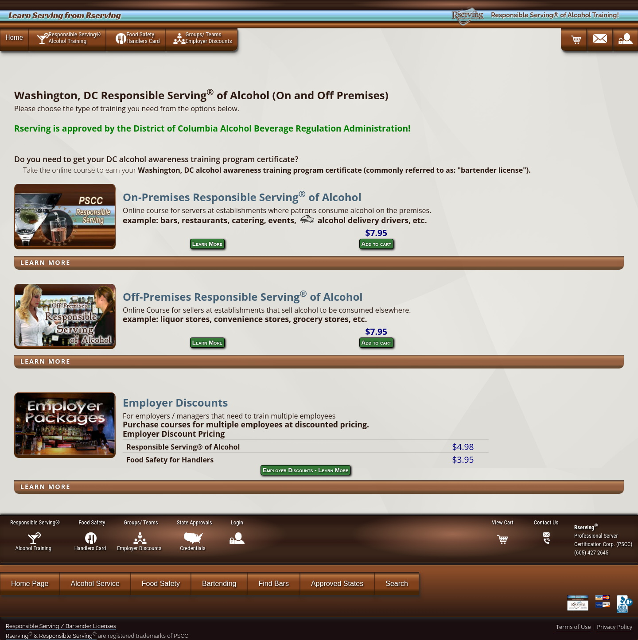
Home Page (30, 583)
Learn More (207, 243)
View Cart (502, 522)
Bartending (219, 583)
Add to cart (376, 243)
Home (14, 37)
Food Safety (161, 583)
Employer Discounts (175, 402)
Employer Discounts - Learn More (305, 470)
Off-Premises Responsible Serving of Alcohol (243, 296)
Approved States (337, 583)
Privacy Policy (614, 627)
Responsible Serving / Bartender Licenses (61, 626)
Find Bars (273, 583)
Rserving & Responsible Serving (51, 635)
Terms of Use (573, 627)
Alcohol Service (95, 583)
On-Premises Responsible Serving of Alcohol (242, 197)
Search (396, 583)
